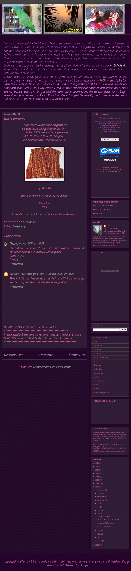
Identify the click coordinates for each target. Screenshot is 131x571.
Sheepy (14, 244)
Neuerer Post (13, 355)
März (99, 534)
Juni (99, 510)
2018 (97, 463)
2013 (97, 480)
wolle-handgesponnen (101, 393)
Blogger (83, 565)
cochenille (97, 349)
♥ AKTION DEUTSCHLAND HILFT (106, 206)
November (101, 493)
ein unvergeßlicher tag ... (105, 523)
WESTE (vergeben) (103, 526)
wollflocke (109, 226)
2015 (97, 473)
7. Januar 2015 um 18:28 (59, 274)
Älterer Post (76, 355)
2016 (97, 470)
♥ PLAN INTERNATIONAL (102, 210)
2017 (97, 466)
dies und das (98, 353)
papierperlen (98, 373)
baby (95, 341)
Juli (98, 507)
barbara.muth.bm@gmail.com (27, 274)
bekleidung (19, 227)
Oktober (100, 497)
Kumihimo (98, 365)
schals (96, 377)
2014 (97, 477)
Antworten (16, 264)
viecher (96, 389)
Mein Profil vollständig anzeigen (104, 245)
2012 (97, 483)
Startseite (45, 355)
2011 (97, 487)
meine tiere (98, 369)
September (101, 500)
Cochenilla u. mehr (103, 517)
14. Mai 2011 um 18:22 (31, 244)
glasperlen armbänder (101, 357)
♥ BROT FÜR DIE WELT (101, 214)
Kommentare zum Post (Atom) (51, 367)
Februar (100, 537)
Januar (99, 541)
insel (95, 361)
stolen (96, 385)
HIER (102, 81)
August (100, 503)
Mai (98, 514)
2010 (97, 545)
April (99, 531)
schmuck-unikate (100, 381)
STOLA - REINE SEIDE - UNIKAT (109, 520)
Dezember (101, 490)
